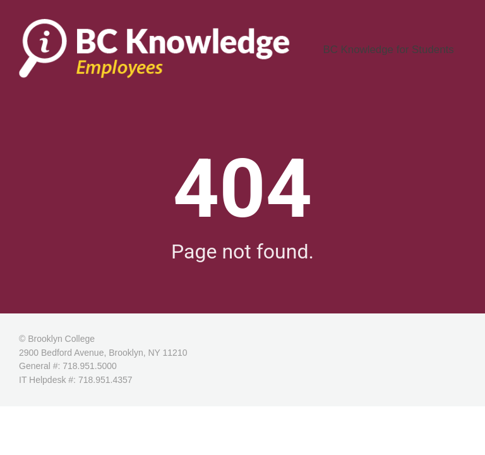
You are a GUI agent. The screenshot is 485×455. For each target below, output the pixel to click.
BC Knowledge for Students (403, 52)
